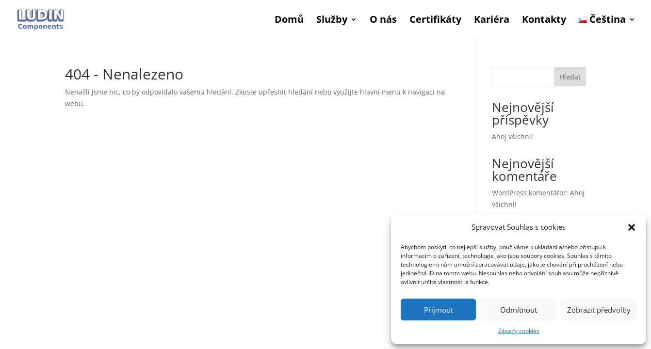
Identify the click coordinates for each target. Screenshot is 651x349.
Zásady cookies (518, 331)
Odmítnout (518, 310)
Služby (331, 21)
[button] (631, 227)
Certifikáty (435, 21)
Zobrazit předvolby (599, 310)
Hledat (570, 76)
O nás (383, 21)
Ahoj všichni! (512, 136)
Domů (289, 21)
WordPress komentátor (529, 192)
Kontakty (544, 21)
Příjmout (438, 310)
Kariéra (491, 21)
